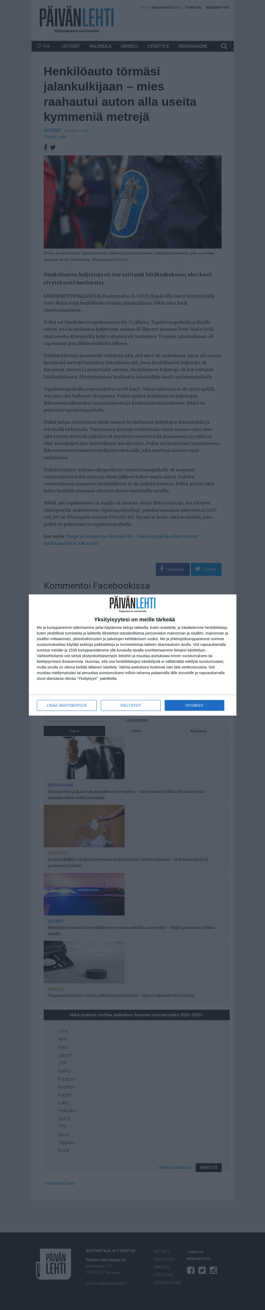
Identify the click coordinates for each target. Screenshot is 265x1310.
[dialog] (132, 655)
